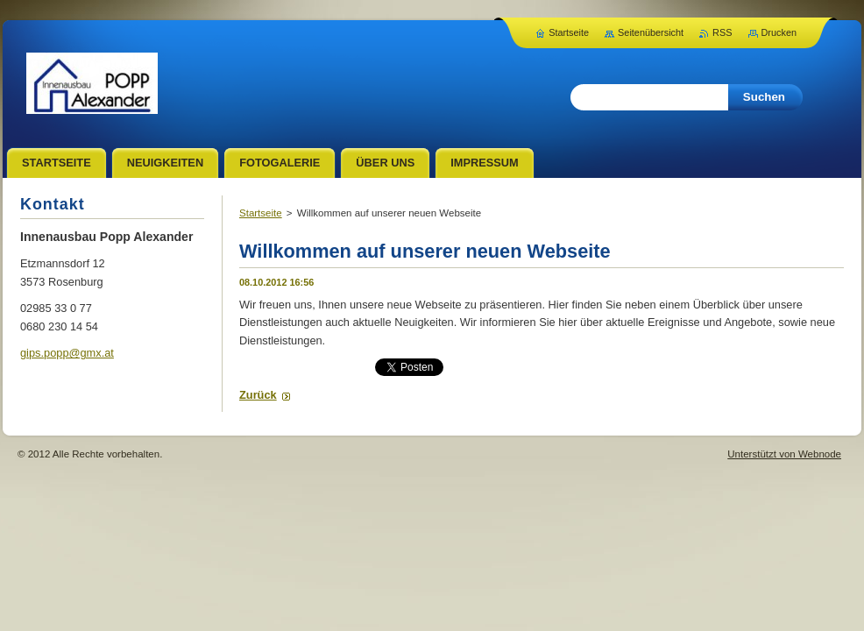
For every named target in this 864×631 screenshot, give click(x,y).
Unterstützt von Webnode (784, 454)
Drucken (779, 32)
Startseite (260, 213)
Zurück (258, 394)
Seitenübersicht (650, 32)
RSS (722, 32)
